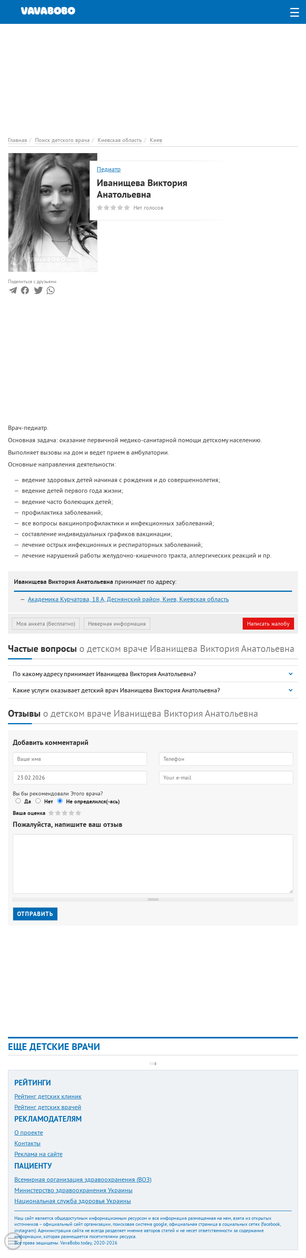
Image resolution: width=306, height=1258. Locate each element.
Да (27, 801)
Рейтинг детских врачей (47, 1107)
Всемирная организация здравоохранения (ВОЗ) (82, 1179)
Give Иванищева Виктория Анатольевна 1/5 (51, 813)
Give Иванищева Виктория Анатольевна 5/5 (78, 813)
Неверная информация (117, 623)
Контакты (27, 1143)
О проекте (28, 1132)
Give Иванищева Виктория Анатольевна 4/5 (72, 813)
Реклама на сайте (38, 1154)
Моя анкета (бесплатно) (45, 623)
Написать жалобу (268, 623)
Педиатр (109, 169)
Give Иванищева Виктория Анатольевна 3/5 (65, 813)
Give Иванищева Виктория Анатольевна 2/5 (58, 813)
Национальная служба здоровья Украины (72, 1201)
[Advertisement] (153, 79)
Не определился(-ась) (93, 801)
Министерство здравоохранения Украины (73, 1190)
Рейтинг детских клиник (48, 1096)
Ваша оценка (29, 813)
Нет (48, 801)
